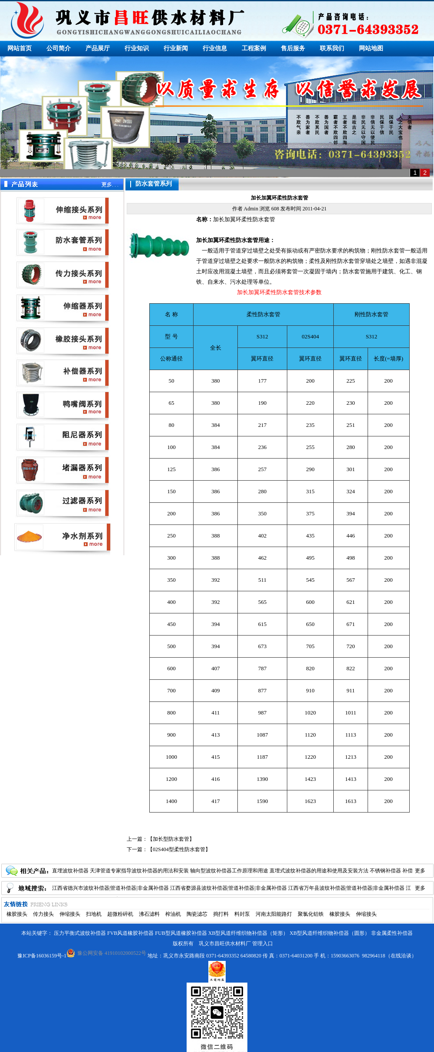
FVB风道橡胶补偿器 (130, 933)
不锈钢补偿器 (385, 871)
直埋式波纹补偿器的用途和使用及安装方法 (319, 871)
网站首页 (19, 48)
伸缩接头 (69, 914)
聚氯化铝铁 (311, 914)
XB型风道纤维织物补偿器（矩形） (248, 933)
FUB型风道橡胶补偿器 (181, 933)
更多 (420, 871)
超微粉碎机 (120, 914)
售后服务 (293, 48)
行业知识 (137, 48)
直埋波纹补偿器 (70, 871)
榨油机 (173, 914)
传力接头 (43, 914)
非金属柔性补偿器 (392, 933)
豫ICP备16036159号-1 (41, 956)
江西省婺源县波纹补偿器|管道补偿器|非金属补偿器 (228, 888)
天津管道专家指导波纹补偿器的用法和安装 (139, 871)
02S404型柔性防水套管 (179, 849)
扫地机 (94, 914)
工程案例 (254, 48)
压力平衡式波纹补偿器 (80, 933)
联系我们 (332, 48)
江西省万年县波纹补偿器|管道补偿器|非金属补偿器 (346, 888)
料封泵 (242, 914)
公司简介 (58, 48)
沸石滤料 (149, 914)
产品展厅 (97, 48)
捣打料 (221, 914)
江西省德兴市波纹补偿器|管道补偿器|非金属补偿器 (110, 888)
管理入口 (262, 944)
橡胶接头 (17, 914)
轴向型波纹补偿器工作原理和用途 (229, 871)
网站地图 (371, 48)
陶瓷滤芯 (197, 914)
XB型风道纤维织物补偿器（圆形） (329, 933)
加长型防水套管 (171, 839)
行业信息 (215, 48)
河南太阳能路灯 (274, 914)
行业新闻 (176, 48)
